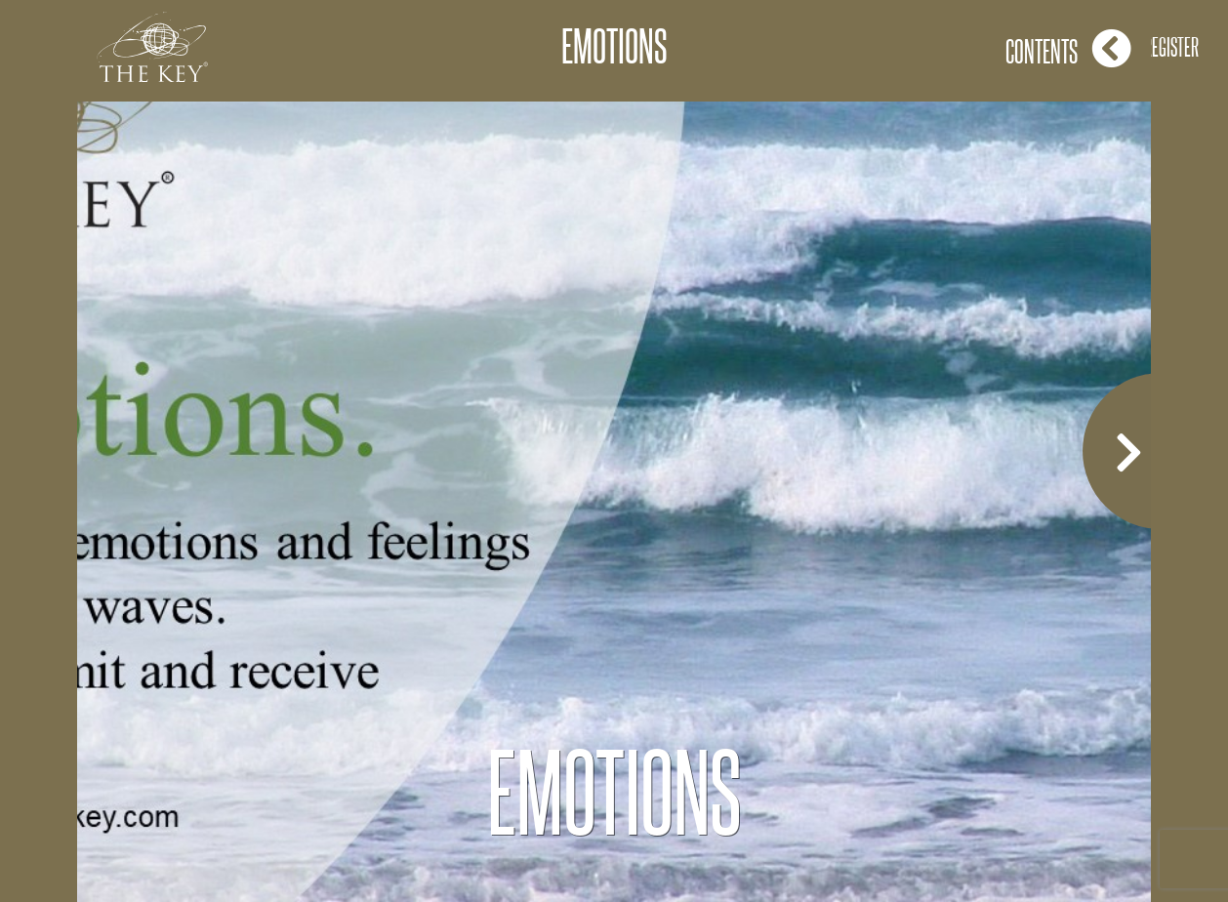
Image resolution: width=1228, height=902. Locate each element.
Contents (1068, 48)
